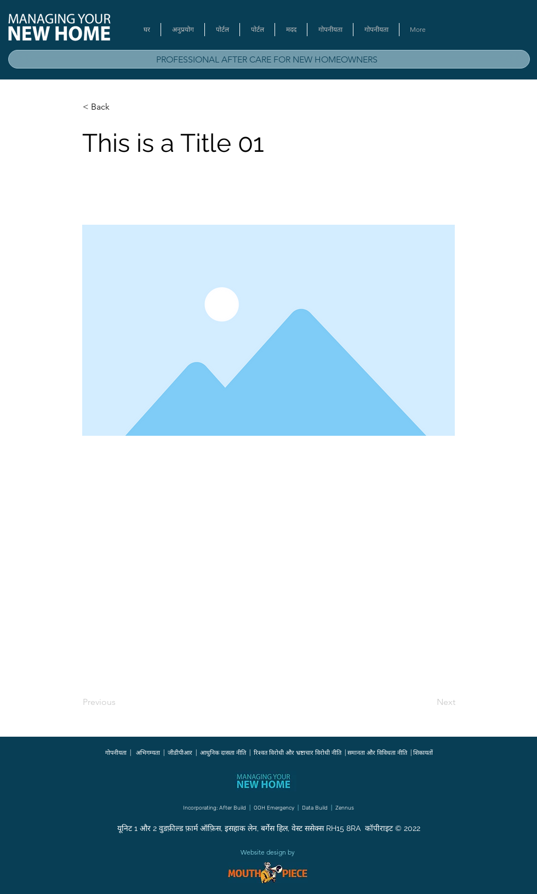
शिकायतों (423, 752)
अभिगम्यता (149, 752)
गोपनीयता (116, 752)
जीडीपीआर (180, 752)
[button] (119, 107)
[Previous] (119, 703)
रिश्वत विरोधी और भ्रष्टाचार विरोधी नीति (297, 752)
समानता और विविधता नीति (376, 752)
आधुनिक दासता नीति (223, 752)
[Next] (428, 703)
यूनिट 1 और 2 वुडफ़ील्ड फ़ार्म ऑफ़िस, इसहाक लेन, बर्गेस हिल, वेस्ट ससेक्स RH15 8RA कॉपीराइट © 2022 (268, 828)
